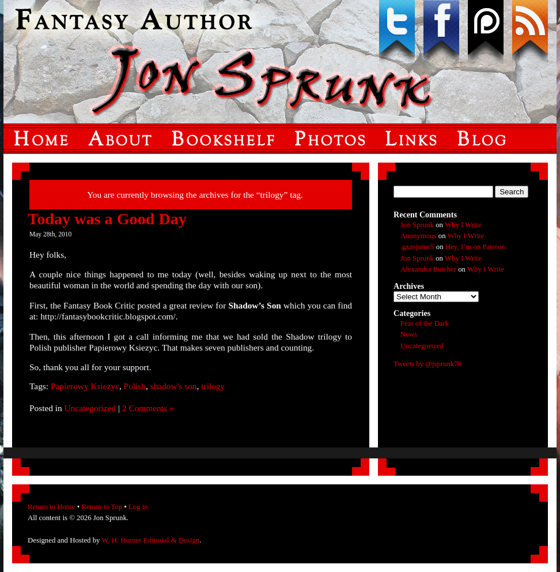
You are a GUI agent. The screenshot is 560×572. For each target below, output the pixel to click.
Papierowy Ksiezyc (85, 386)
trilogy (213, 386)
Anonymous (418, 236)
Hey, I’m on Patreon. (476, 247)
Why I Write (463, 225)
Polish (135, 386)
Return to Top (101, 507)
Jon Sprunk (417, 225)
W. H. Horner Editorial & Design (150, 540)
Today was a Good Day (107, 219)
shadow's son (173, 386)
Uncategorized (90, 408)
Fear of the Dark (424, 323)
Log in (138, 507)
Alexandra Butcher (428, 269)
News (408, 334)
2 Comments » (148, 408)
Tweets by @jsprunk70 (427, 364)
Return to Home (51, 507)
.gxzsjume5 (417, 247)
